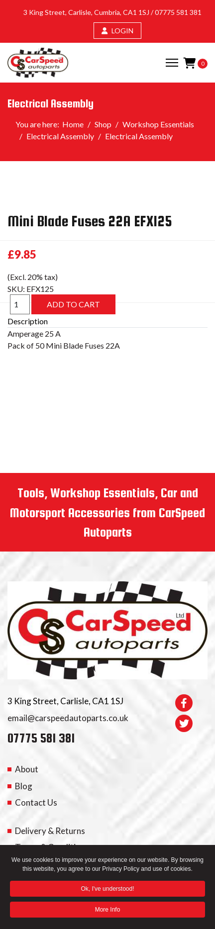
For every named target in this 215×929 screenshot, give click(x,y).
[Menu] (172, 63)
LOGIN (117, 30)
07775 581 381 (178, 12)
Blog (23, 786)
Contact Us (36, 802)
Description (27, 321)
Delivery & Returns (50, 831)
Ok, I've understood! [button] (107, 889)
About (26, 769)
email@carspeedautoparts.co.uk (67, 718)
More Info (107, 910)
